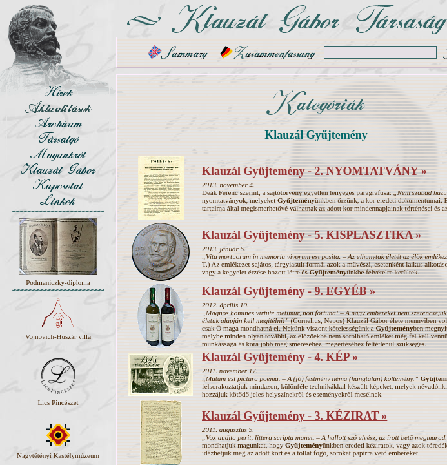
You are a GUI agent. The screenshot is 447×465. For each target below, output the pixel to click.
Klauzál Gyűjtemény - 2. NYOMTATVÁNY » (314, 171)
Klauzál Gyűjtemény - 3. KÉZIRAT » (294, 415)
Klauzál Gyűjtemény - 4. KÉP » (280, 357)
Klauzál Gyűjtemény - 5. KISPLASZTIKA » (311, 235)
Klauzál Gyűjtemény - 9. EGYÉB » (288, 291)
